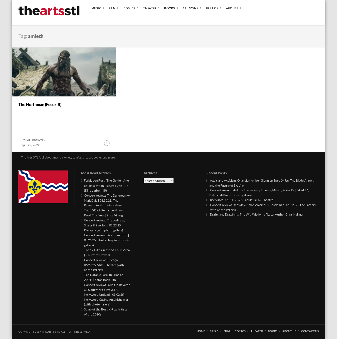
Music (96, 8)
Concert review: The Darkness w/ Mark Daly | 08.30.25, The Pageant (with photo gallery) (107, 200)
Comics (129, 8)
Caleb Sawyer (35, 140)
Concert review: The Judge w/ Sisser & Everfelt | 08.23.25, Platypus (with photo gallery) (104, 225)
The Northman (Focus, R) (40, 104)
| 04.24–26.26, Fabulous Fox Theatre (241, 200)
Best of (212, 8)
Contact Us (310, 331)
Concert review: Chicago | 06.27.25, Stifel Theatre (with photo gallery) (104, 265)
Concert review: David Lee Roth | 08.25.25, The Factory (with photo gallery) (107, 240)
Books (169, 8)
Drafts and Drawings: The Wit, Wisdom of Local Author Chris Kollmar (256, 214)
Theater (149, 8)
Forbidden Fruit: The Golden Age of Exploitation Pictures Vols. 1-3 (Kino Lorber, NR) (106, 185)
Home (201, 331)
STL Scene (190, 8)
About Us (233, 8)
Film (112, 8)
